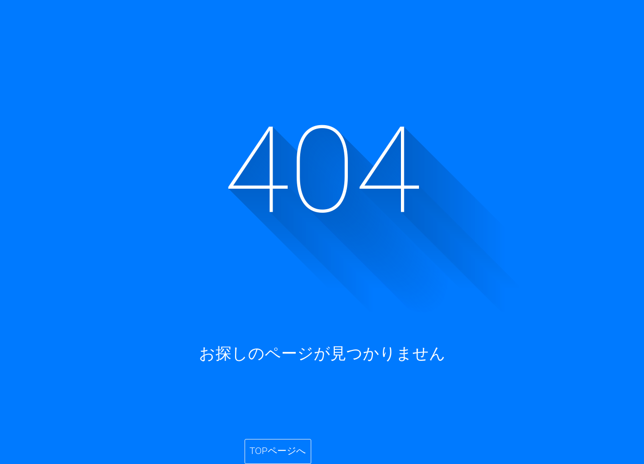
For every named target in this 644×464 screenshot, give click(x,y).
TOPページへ (278, 450)
